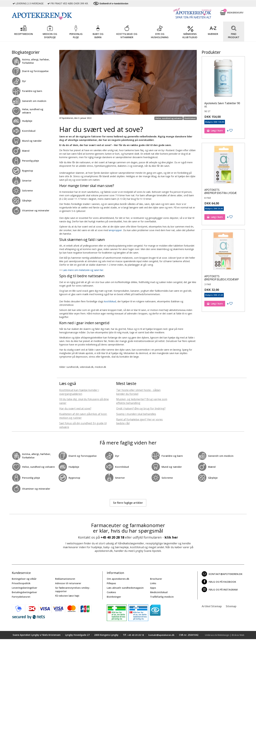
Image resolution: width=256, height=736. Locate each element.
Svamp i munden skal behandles (136, 413)
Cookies (111, 591)
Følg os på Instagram (219, 589)
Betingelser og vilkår (24, 578)
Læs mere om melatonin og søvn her (83, 269)
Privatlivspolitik (21, 582)
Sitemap (231, 605)
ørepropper (115, 230)
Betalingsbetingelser (24, 591)
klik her (171, 537)
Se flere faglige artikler (128, 502)
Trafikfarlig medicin (161, 595)
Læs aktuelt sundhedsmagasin (124, 586)
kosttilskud (110, 300)
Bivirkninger (114, 595)
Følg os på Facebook (218, 581)
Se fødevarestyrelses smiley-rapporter (71, 588)
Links (153, 582)
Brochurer (156, 578)
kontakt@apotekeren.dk (221, 573)
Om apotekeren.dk (117, 578)
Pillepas (111, 582)
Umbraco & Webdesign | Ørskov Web (223, 633)
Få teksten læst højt (67, 594)
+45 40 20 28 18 (112, 537)
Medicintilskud (158, 591)
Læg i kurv (215, 130)
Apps (153, 586)
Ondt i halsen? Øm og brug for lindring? (141, 408)
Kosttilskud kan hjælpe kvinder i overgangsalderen (79, 391)
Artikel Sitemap (212, 605)
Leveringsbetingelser (24, 586)
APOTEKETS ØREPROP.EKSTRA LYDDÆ (220, 191)
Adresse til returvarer (67, 582)
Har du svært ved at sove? (75, 408)
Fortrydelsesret (21, 595)
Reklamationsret (65, 578)
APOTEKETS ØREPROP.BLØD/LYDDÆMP (221, 277)
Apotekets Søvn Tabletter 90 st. (222, 104)
